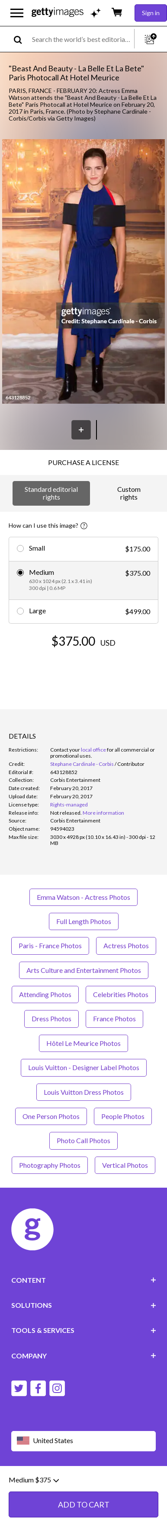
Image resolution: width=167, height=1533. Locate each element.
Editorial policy (78, 1482)
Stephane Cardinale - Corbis (82, 764)
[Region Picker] (83, 1441)
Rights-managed (69, 804)
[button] (83, 272)
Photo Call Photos (83, 1140)
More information (103, 813)
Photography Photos (49, 1165)
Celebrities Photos (120, 994)
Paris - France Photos (50, 945)
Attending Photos (45, 994)
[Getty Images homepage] (58, 13)
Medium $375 (34, 1518)
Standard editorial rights (51, 493)
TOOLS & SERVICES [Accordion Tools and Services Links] (83, 1330)
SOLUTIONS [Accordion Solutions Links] (83, 1305)
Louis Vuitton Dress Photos (84, 1092)
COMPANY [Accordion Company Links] (83, 1355)
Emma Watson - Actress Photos (83, 897)
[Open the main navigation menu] (16, 13)
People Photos (123, 1116)
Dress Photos (51, 1018)
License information (60, 1489)
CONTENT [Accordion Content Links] (83, 1280)
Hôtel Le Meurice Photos (83, 1043)
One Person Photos (51, 1116)
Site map (105, 1489)
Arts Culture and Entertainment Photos (83, 970)
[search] (21, 39)
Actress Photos (126, 945)
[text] (81, 39)
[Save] (81, 430)
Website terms (31, 1482)
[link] (66, 813)
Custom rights (129, 493)
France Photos (114, 1018)
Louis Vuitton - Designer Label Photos (83, 1067)
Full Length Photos (83, 921)
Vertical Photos (125, 1165)
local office (93, 749)
